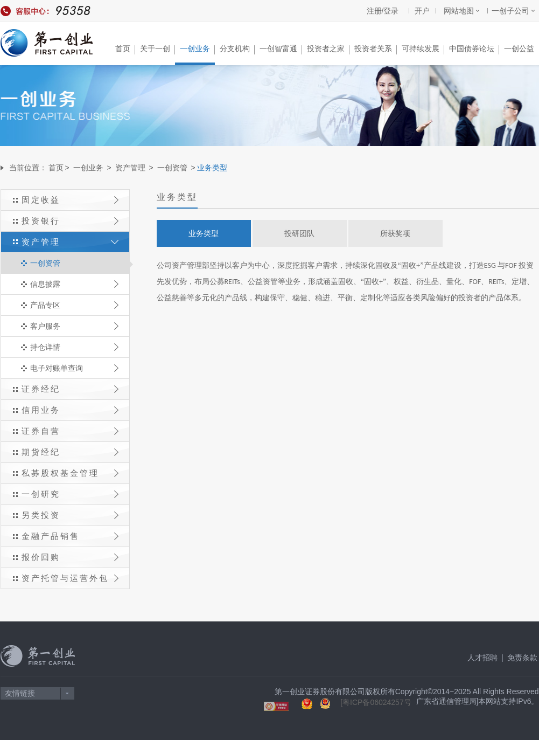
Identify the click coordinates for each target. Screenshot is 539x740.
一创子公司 (510, 10)
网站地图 (459, 10)
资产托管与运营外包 (70, 578)
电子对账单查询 (74, 368)
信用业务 (70, 409)
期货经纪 (70, 452)
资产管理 (130, 167)
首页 (125, 49)
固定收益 (70, 199)
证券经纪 (70, 388)
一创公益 (519, 48)
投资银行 (70, 220)
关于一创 (157, 49)
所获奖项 (395, 233)
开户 (422, 10)
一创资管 (172, 167)
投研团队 (299, 233)
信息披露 (74, 284)
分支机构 (237, 49)
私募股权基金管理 (70, 473)
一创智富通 (281, 49)
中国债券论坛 (474, 49)
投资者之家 (328, 49)
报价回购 (70, 557)
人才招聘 (482, 657)
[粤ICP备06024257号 (375, 702)
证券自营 (70, 430)
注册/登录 (383, 10)
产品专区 (74, 305)
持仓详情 (74, 347)
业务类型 (203, 233)
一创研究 (70, 494)
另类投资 (70, 515)
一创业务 (197, 49)
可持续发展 (423, 49)
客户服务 (74, 326)
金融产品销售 (70, 536)
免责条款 (522, 657)
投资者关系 (375, 49)
